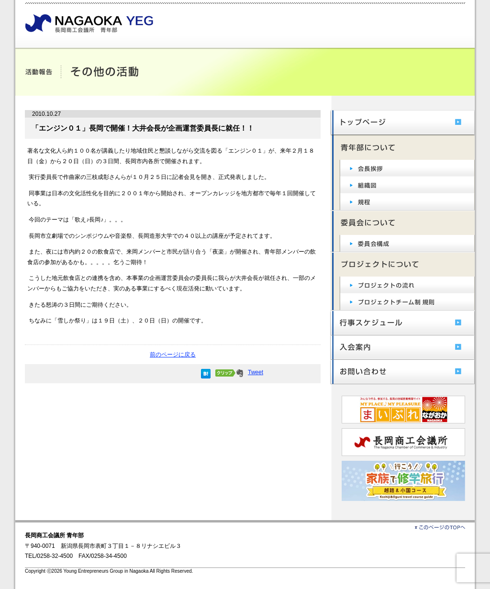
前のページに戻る (173, 354)
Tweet (255, 372)
